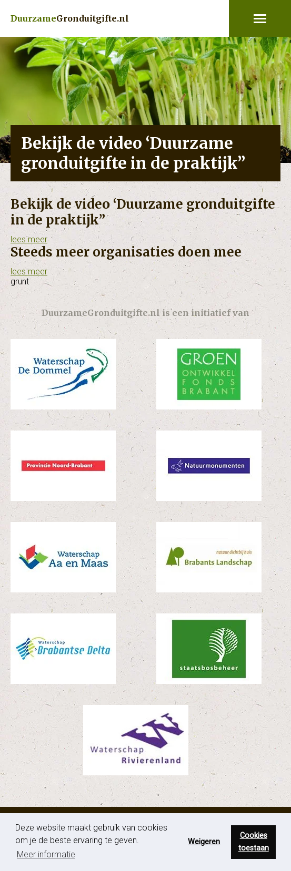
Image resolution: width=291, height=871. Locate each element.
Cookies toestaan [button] (253, 842)
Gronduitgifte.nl (70, 18)
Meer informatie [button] (46, 854)
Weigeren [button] (204, 841)
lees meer (29, 239)
